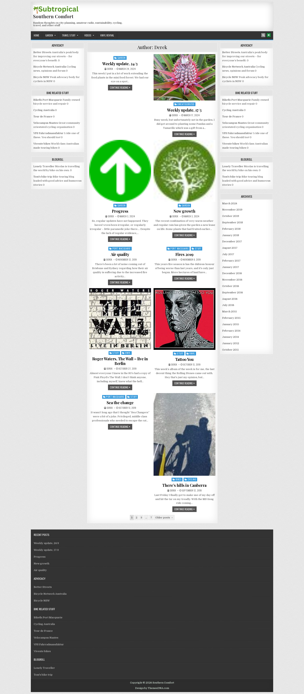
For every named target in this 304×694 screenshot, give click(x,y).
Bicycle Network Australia (49, 66)
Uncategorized (185, 104)
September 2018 (232, 222)
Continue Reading (121, 87)
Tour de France (42, 116)
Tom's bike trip (42, 176)
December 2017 (232, 241)
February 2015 (231, 317)
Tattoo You (184, 359)
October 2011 (230, 349)
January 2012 (230, 343)
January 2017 (230, 267)
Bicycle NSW (41, 77)
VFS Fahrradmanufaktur (48, 133)
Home (36, 35)
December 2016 (232, 273)
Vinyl (128, 352)
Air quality (120, 254)
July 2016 (228, 305)
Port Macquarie (121, 248)
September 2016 (232, 292)
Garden (49, 35)
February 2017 (231, 260)
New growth (184, 211)
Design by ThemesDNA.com (152, 688)
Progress (120, 211)
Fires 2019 (184, 254)
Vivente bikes (41, 143)
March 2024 (229, 203)
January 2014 (230, 336)
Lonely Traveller (43, 166)
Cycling (192, 479)
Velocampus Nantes (45, 122)
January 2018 (230, 235)
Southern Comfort (53, 16)
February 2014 (231, 330)
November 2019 (232, 209)
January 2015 (230, 324)
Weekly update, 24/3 (120, 63)
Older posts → (164, 517)
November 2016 (232, 279)
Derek (110, 69)
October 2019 (230, 216)
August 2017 (230, 247)
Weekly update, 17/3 (184, 110)
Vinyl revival (107, 35)
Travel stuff (68, 35)
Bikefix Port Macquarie (47, 99)
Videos (87, 35)
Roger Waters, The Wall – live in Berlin (120, 361)
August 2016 (230, 298)
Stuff (198, 248)
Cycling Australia (43, 110)
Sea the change (120, 402)
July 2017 (228, 254)
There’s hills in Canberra (184, 485)
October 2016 (230, 286)
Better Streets (42, 52)
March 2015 (229, 311)
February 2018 (231, 228)
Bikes (179, 479)
